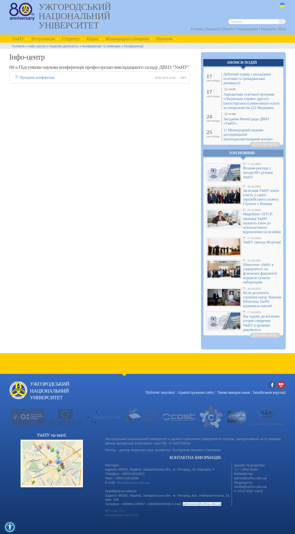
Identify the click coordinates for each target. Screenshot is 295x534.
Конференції (134, 46)
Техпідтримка (247, 29)
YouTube (281, 385)
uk (282, 5)
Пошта (228, 29)
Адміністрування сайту (196, 392)
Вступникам (43, 38)
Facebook (272, 385)
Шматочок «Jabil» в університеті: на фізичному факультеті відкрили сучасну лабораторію (260, 273)
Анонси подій (242, 62)
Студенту (71, 38)
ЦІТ (236, 469)
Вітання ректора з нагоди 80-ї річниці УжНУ (258, 172)
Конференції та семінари (101, 46)
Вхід (282, 29)
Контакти (268, 29)
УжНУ (18, 38)
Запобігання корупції (269, 392)
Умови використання (233, 392)
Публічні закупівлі (160, 392)
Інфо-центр (36, 46)
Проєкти (164, 38)
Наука (92, 38)
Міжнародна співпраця (127, 38)
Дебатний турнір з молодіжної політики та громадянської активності (247, 78)
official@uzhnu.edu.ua (132, 482)
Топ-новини (242, 153)
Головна (197, 29)
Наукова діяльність (63, 46)
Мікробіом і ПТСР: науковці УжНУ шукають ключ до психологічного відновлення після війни (262, 223)
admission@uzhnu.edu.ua (202, 504)
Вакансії (213, 29)
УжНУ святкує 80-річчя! (262, 242)
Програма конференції (37, 77)
